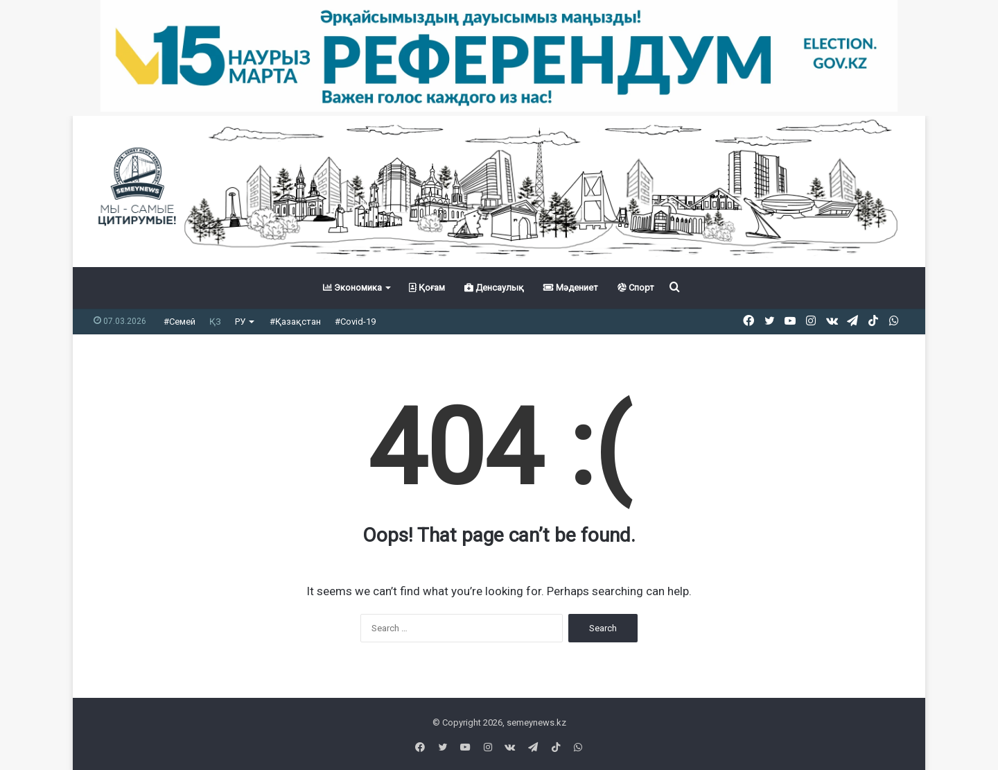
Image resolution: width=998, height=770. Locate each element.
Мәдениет (570, 287)
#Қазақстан (295, 321)
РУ (240, 321)
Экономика (352, 287)
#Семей (179, 321)
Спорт (636, 287)
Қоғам (427, 287)
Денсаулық (494, 287)
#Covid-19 (355, 321)
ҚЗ (215, 321)
